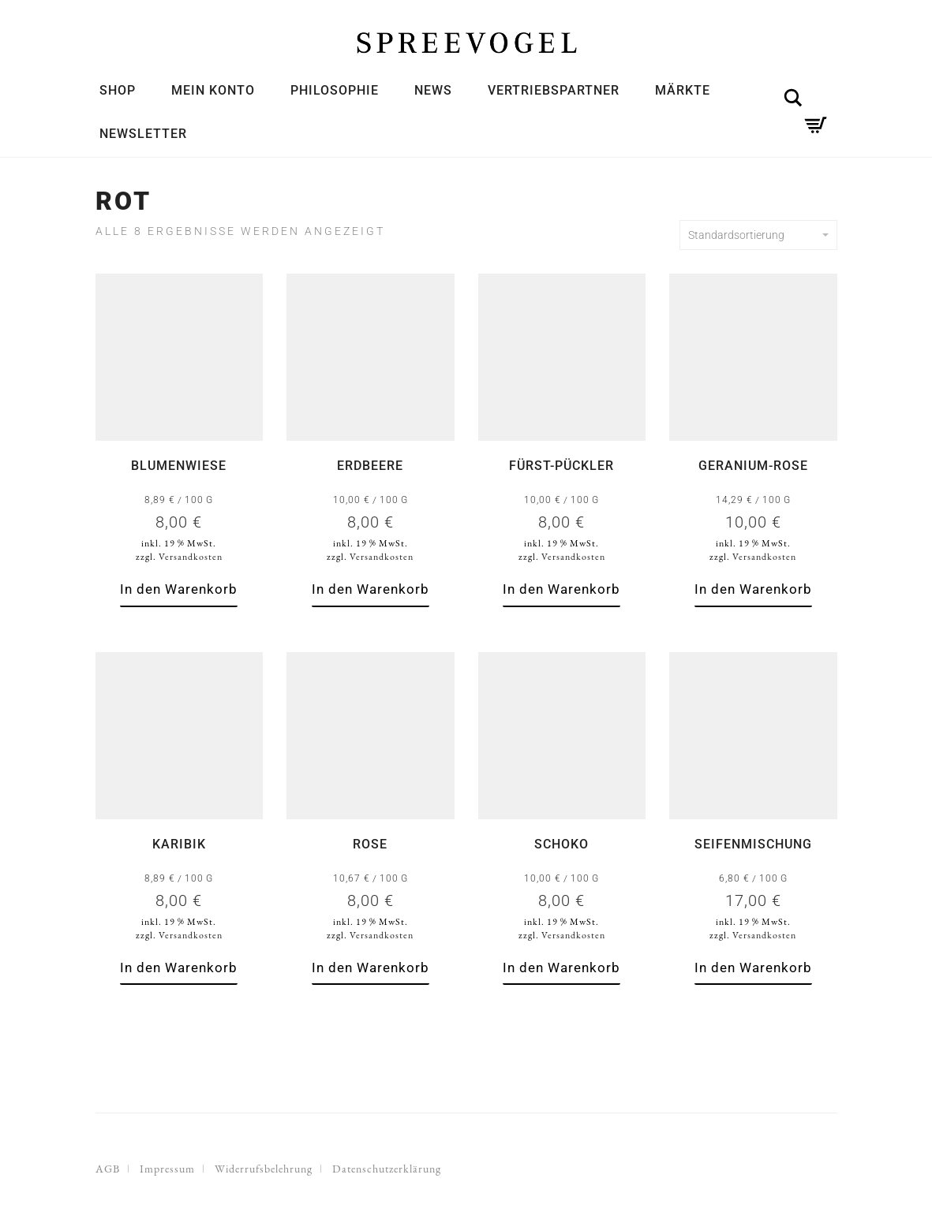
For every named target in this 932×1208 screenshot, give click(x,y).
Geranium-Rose (753, 465)
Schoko (561, 844)
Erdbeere (370, 465)
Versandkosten (191, 556)
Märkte (682, 90)
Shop (117, 90)
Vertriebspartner (553, 90)
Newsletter (143, 133)
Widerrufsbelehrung (264, 1168)
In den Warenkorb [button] (179, 589)
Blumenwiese (178, 465)
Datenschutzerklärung (386, 1168)
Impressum (167, 1168)
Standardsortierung (758, 235)
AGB (107, 1168)
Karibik (179, 844)
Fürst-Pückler (561, 465)
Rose (370, 844)
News (433, 90)
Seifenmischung (753, 844)
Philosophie (334, 90)
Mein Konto (213, 90)
